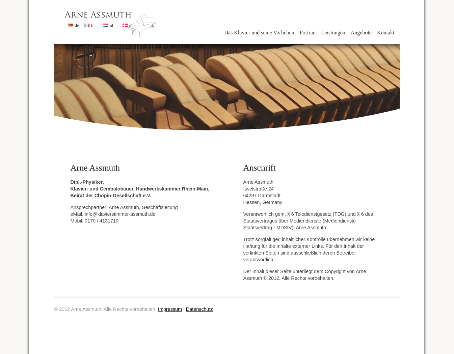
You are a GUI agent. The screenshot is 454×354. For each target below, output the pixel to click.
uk (152, 25)
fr (92, 25)
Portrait (308, 32)
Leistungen (333, 32)
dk (131, 25)
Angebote (361, 32)
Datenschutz (199, 309)
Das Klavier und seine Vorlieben (259, 32)
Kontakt (386, 32)
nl (111, 25)
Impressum (170, 309)
